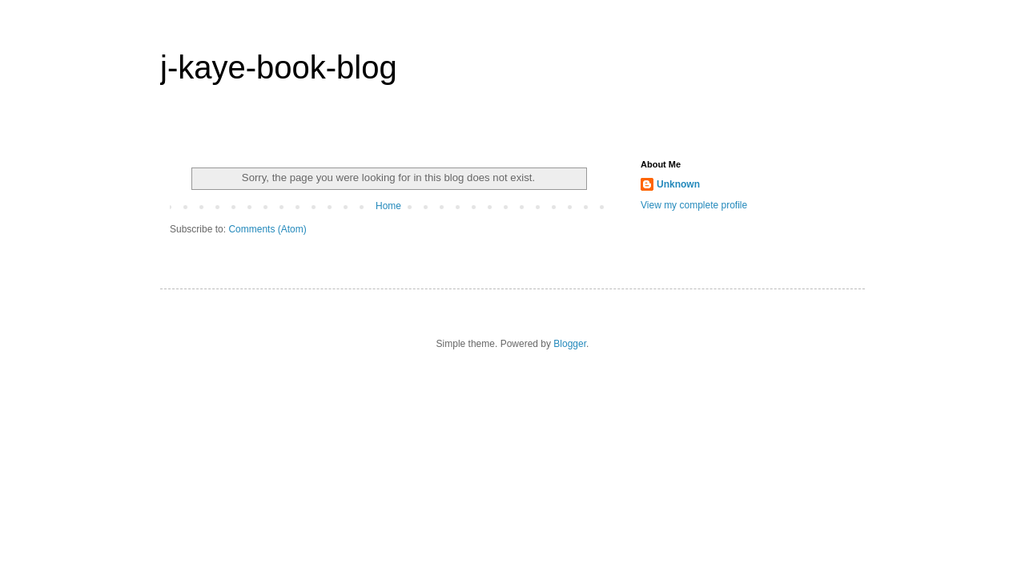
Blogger (569, 343)
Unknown (678, 184)
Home (388, 206)
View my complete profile (694, 205)
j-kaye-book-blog (278, 67)
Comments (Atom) (267, 229)
